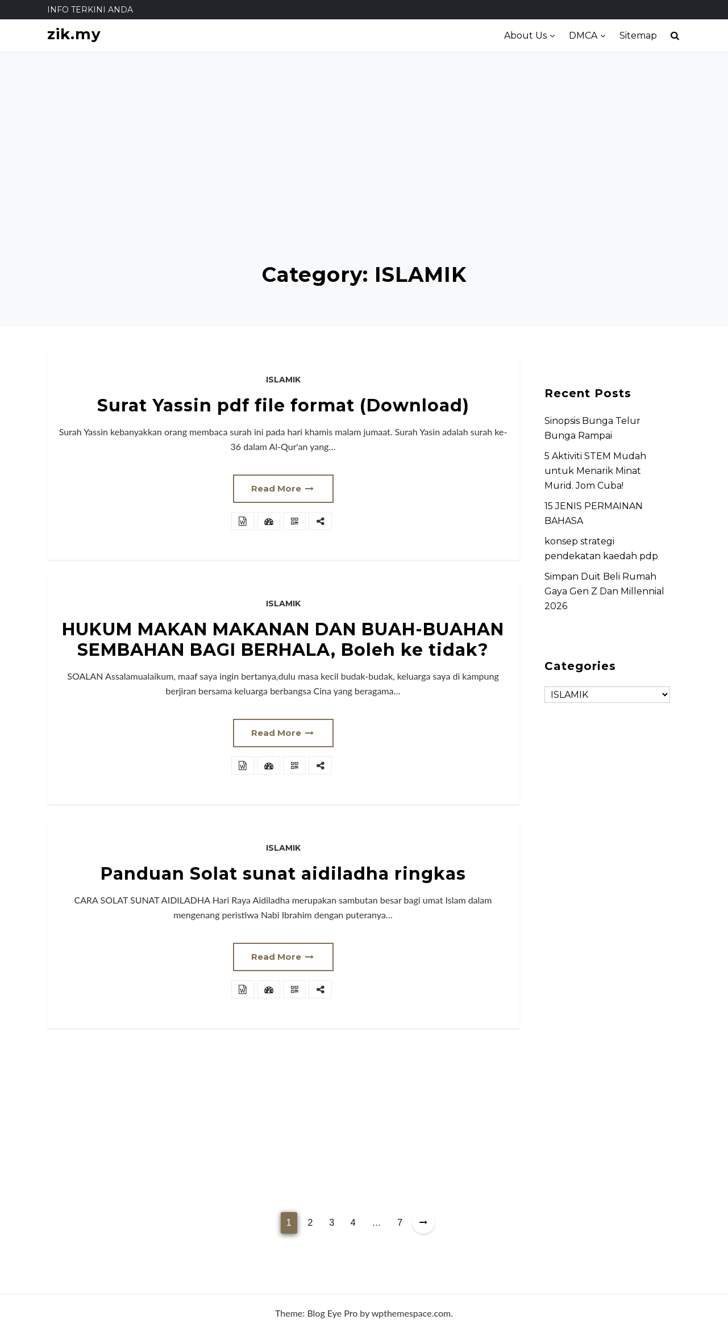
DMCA (583, 35)
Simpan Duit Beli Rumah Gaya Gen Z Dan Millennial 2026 (604, 591)
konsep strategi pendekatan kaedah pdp (601, 548)
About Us (525, 35)
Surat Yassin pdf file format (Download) (283, 406)
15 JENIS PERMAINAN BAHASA (593, 513)
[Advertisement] (364, 177)
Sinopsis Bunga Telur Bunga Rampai (592, 428)
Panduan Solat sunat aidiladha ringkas (283, 874)
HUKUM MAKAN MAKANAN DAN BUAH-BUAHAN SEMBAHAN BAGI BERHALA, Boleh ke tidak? (283, 639)
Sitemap (638, 35)
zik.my (74, 34)
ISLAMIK (283, 379)
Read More (283, 488)
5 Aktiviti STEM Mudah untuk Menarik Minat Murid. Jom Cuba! (595, 471)
